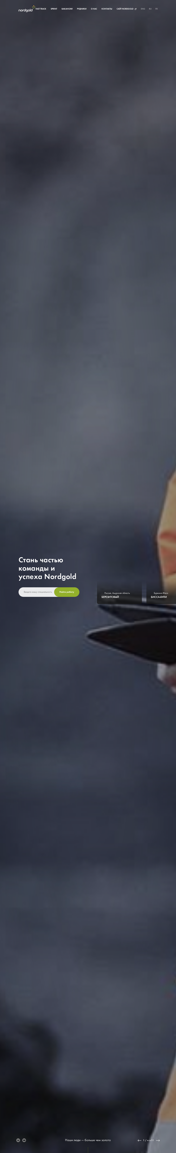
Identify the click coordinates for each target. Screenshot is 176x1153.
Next (158, 1140)
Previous (139, 1140)
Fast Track (39, 9)
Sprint (52, 9)
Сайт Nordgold (123, 9)
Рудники (80, 9)
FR (156, 9)
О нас (92, 9)
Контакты (105, 9)
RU (150, 9)
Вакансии (65, 9)
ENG (143, 9)
